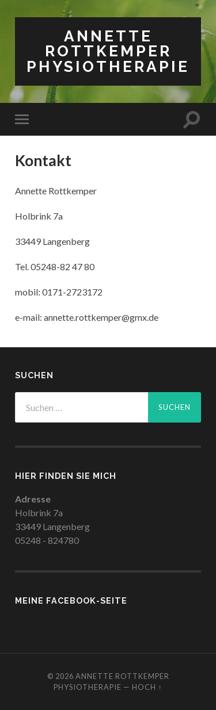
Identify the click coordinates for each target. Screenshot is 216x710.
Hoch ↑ (147, 687)
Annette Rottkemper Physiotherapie (108, 51)
